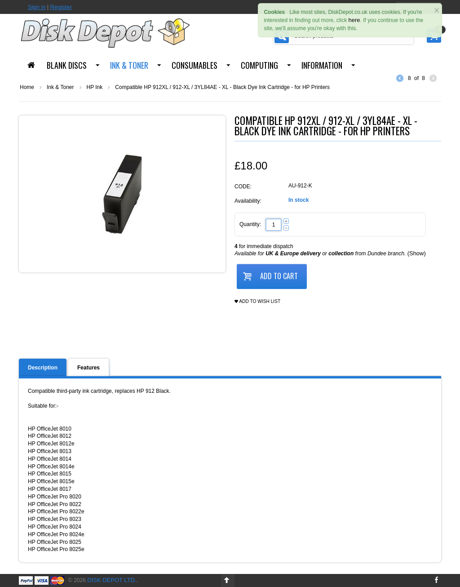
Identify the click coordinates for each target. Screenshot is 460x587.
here (354, 20)
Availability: (247, 201)
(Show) (416, 253)
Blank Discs (67, 65)
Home (27, 87)
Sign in (37, 7)
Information (321, 65)
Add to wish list (257, 301)
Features (88, 368)
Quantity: (250, 224)
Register (61, 7)
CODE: (243, 186)
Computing (259, 65)
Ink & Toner (129, 65)
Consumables (194, 65)
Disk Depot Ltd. (111, 580)
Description (43, 368)
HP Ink (95, 87)
